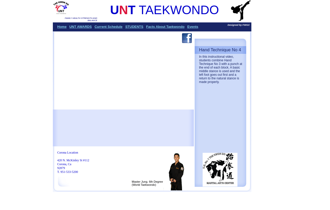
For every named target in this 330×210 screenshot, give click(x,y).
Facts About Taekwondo (165, 27)
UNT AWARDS (80, 27)
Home (62, 27)
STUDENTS (134, 27)
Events (192, 27)
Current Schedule (108, 27)
